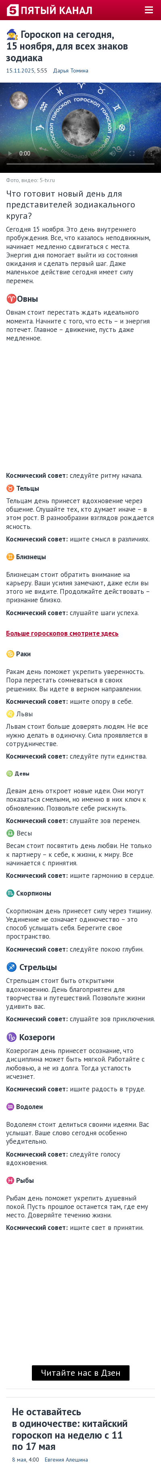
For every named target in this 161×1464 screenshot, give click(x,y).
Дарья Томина (70, 70)
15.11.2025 (20, 70)
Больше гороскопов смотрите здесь (62, 633)
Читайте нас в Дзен (81, 1372)
